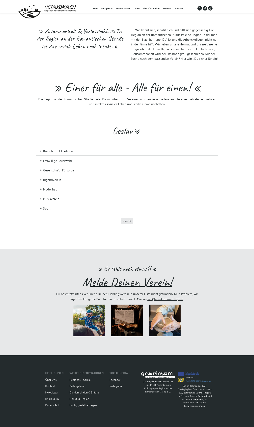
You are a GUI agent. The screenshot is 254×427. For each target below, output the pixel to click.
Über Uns (51, 379)
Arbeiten (178, 8)
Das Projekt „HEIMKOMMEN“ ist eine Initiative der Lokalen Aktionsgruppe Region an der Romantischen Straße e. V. (158, 382)
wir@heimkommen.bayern (165, 299)
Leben (137, 8)
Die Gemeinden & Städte (84, 392)
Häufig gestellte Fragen (83, 404)
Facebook (115, 379)
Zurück (127, 220)
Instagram (116, 385)
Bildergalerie (76, 385)
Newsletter (51, 392)
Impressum (52, 398)
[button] (199, 8)
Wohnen (167, 8)
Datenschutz (53, 404)
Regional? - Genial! (80, 379)
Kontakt (50, 385)
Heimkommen (123, 8)
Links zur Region (79, 398)
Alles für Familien (151, 8)
